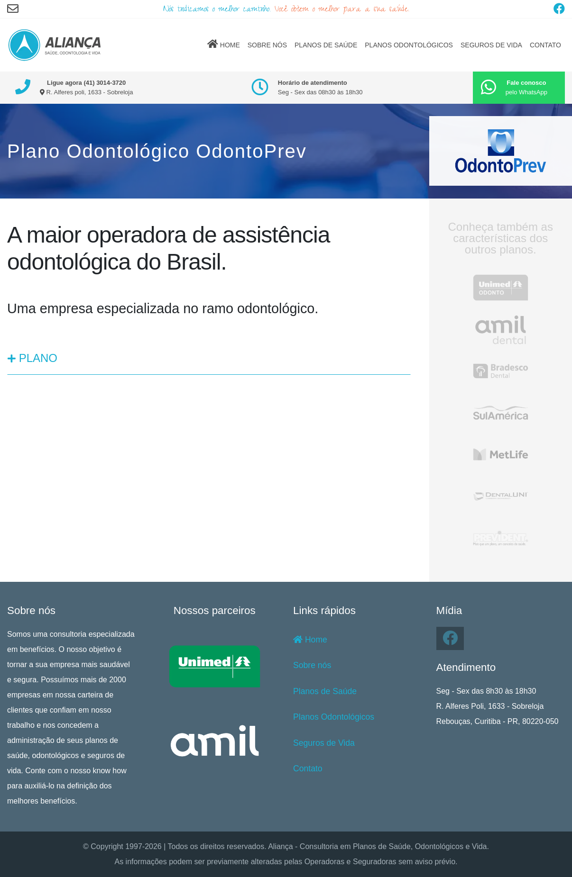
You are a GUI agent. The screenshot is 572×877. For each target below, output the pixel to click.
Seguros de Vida (324, 743)
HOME (223, 44)
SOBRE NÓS (267, 45)
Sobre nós (312, 665)
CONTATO (545, 45)
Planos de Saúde (325, 691)
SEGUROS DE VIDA (491, 45)
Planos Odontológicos (333, 717)
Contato (308, 768)
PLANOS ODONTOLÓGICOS (409, 45)
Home (310, 639)
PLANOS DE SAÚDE (326, 45)
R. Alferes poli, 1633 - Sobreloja (86, 92)
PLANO (32, 358)
